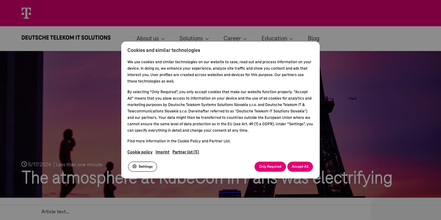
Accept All (300, 167)
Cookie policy (140, 152)
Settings (143, 166)
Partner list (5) (185, 152)
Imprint (162, 152)
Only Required (270, 167)
